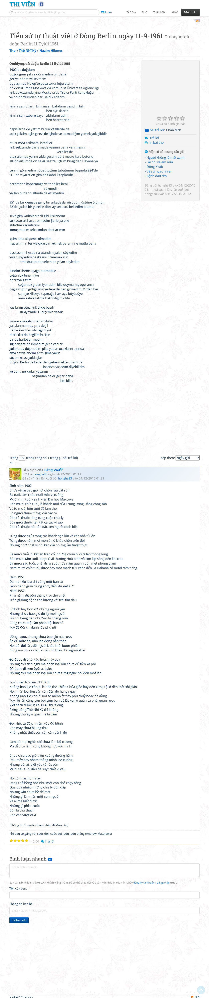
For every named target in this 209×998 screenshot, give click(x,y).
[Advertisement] (104, 47)
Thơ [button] (144, 12)
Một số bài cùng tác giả (165, 204)
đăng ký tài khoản (144, 935)
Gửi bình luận (19, 972)
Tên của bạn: (18, 941)
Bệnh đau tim (157, 228)
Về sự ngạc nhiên (159, 223)
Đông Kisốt (155, 219)
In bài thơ (157, 195)
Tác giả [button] (131, 12)
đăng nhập (163, 935)
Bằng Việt (53, 522)
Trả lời (154, 190)
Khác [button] (175, 12)
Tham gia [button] (159, 12)
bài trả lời (154, 182)
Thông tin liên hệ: (21, 956)
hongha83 (165, 238)
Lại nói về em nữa (160, 214)
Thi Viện (22, 4)
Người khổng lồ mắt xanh (166, 210)
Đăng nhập (190, 12)
